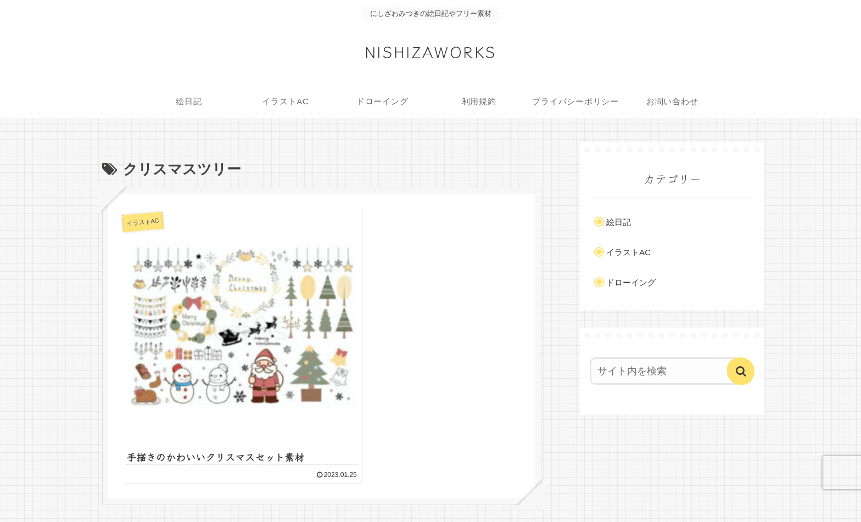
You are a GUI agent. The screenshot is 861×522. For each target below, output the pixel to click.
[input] (665, 371)
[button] (740, 371)
